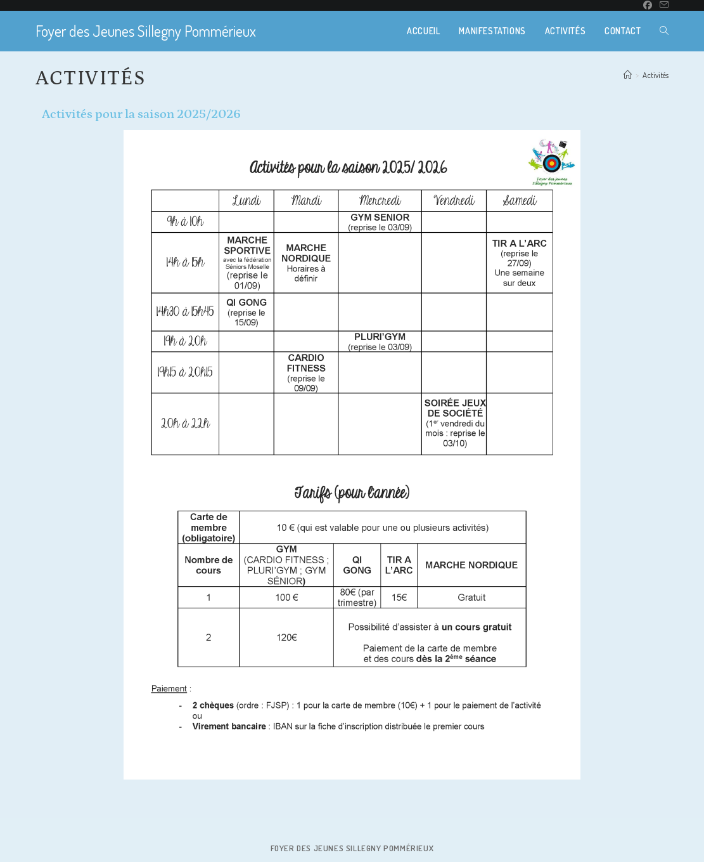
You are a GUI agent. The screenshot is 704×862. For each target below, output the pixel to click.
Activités (656, 75)
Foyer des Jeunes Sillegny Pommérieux (145, 31)
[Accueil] (628, 75)
